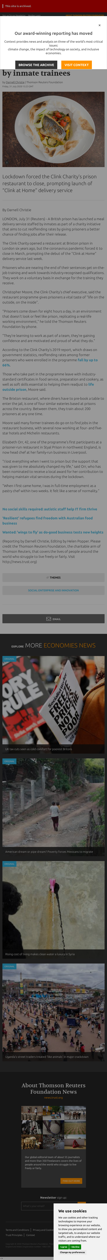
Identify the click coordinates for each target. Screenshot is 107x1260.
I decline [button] (75, 1247)
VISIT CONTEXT (77, 65)
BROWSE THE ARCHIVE (36, 65)
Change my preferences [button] (72, 1252)
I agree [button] (63, 1247)
